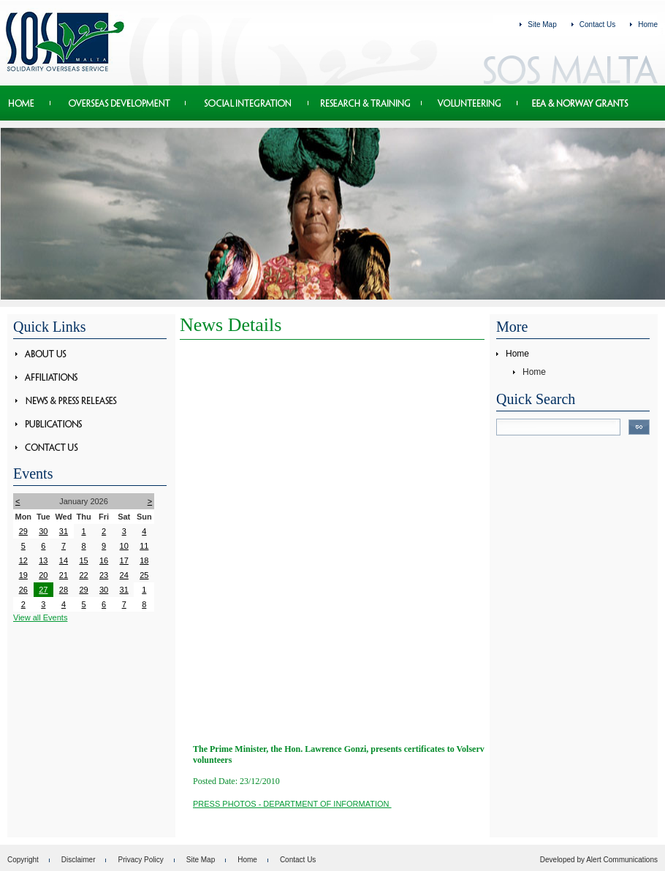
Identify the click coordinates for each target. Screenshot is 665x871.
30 (43, 531)
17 (124, 560)
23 (103, 575)
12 (23, 560)
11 (144, 545)
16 (103, 560)
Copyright (23, 860)
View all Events (40, 617)
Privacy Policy (140, 860)
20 (43, 575)
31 (63, 531)
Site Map (542, 24)
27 (43, 589)
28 (63, 589)
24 (124, 575)
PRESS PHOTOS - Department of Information (292, 803)
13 (43, 560)
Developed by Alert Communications (599, 860)
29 (23, 531)
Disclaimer (78, 860)
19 (23, 575)
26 (23, 589)
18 (144, 560)
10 (124, 545)
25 (144, 575)
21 (63, 575)
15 (83, 560)
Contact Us (597, 24)
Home (648, 24)
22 (83, 575)
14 (63, 560)
